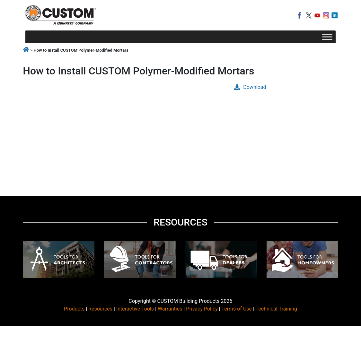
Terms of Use (236, 309)
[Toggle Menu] (327, 37)
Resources (100, 309)
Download (250, 87)
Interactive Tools (135, 309)
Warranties (170, 309)
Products (74, 309)
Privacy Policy (202, 309)
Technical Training (276, 309)
